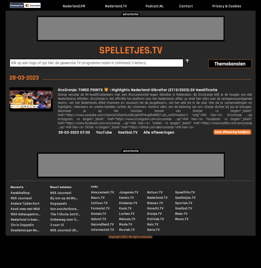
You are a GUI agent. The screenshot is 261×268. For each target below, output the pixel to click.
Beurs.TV (98, 197)
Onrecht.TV (155, 208)
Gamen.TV (98, 213)
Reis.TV (152, 224)
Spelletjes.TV (185, 197)
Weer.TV (181, 213)
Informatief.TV (102, 230)
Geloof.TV (98, 219)
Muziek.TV (127, 230)
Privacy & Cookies (226, 6)
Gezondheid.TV (102, 224)
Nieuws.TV (155, 203)
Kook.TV (125, 208)
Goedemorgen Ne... (25, 230)
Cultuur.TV (99, 203)
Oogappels (58, 203)
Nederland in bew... (25, 219)
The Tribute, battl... (65, 214)
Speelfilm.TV (185, 192)
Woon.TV (181, 219)
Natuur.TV (155, 192)
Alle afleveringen (158, 132)
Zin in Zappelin (22, 225)
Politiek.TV (155, 219)
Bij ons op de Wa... (64, 198)
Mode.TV (125, 224)
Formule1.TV (100, 208)
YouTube (104, 132)
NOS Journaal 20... (64, 230)
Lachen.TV (126, 213)
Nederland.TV (116, 6)
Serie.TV (153, 230)
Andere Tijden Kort (25, 203)
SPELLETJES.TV (130, 50)
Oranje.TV (154, 213)
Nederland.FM (74, 6)
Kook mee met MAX (25, 209)
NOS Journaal (21, 198)
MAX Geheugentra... (25, 214)
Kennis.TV (126, 197)
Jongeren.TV (128, 192)
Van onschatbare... (64, 209)
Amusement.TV (102, 192)
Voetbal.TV (127, 132)
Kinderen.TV (128, 203)
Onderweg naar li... (64, 219)
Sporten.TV (183, 203)
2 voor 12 (57, 225)
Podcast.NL (155, 6)
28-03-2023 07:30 (74, 132)
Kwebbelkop (20, 193)
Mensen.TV (127, 219)
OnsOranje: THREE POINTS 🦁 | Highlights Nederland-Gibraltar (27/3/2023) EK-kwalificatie (137, 90)
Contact (186, 6)
